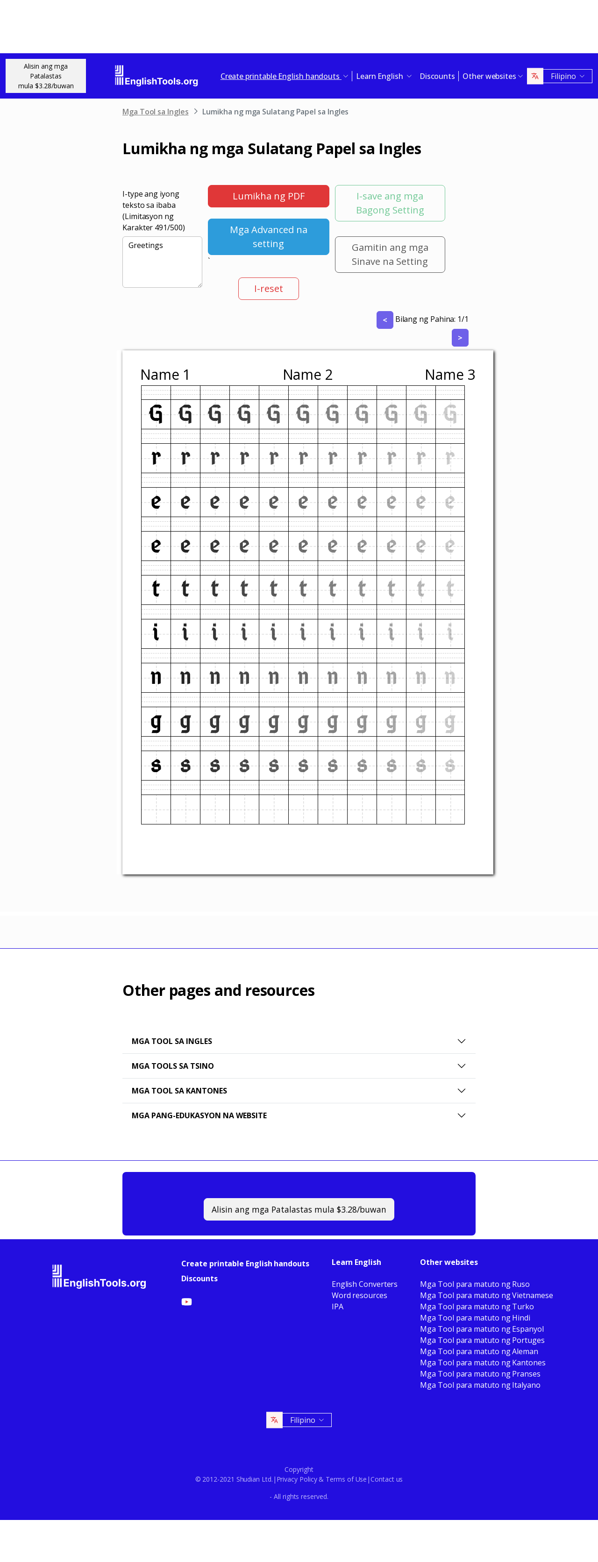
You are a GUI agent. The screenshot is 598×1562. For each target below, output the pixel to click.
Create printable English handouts (245, 1263)
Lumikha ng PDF (269, 196)
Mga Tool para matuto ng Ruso (475, 1284)
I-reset (268, 288)
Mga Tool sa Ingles (155, 111)
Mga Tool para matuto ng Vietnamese (486, 1295)
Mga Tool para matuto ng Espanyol (481, 1329)
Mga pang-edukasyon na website (199, 1115)
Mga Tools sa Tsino (173, 1066)
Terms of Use (346, 1479)
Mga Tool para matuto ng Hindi (475, 1318)
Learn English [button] (380, 76)
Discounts (437, 76)
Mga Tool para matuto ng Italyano (480, 1385)
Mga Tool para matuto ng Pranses (480, 1374)
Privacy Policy (297, 1479)
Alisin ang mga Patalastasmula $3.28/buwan (46, 76)
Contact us (386, 1479)
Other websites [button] (489, 76)
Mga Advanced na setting (268, 236)
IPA (337, 1306)
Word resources (359, 1295)
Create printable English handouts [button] (281, 76)
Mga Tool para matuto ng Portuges (482, 1340)
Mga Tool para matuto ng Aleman (479, 1351)
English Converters (365, 1284)
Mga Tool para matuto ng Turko (477, 1306)
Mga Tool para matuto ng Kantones (482, 1362)
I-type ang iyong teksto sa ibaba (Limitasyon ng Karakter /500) (153, 211)
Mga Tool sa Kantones (179, 1091)
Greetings (162, 262)
